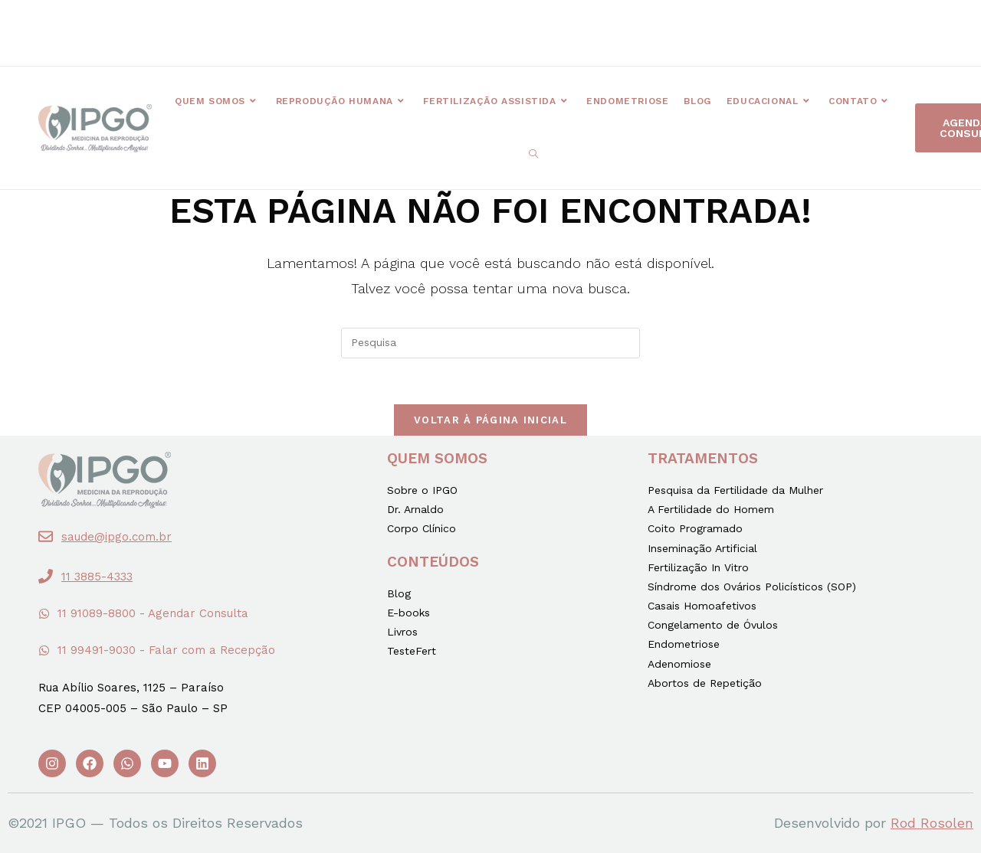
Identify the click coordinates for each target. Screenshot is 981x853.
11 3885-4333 (97, 576)
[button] (347, 25)
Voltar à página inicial (490, 420)
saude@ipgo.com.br (116, 537)
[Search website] (533, 154)
